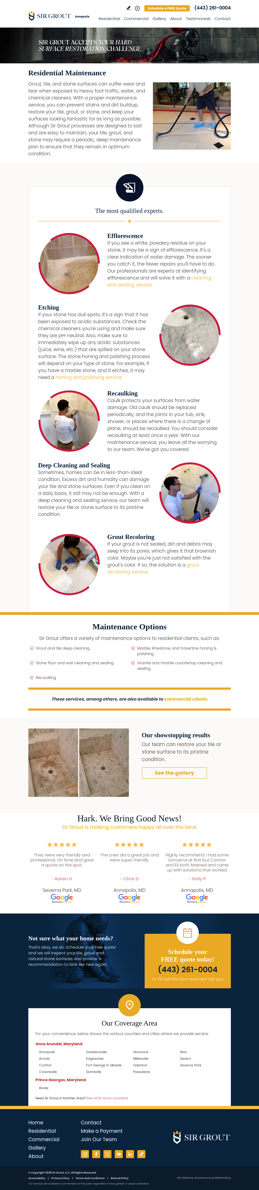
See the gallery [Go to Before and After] (174, 772)
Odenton (140, 1065)
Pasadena (141, 1072)
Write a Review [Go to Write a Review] (128, 8)
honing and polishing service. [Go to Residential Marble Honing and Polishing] (89, 377)
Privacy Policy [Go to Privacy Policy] (60, 1178)
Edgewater (95, 1058)
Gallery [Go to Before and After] (159, 18)
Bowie (43, 1088)
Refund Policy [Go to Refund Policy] (120, 1178)
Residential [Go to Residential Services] (109, 18)
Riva (183, 1052)
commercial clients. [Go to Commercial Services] (186, 699)
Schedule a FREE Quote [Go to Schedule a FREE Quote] (167, 8)
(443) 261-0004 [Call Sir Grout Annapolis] (212, 8)
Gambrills (93, 1072)
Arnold (44, 1058)
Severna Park (190, 1065)
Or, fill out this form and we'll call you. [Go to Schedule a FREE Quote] (188, 979)
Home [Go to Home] (35, 1122)
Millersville (140, 1058)
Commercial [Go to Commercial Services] (136, 18)
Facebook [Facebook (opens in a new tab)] (96, 1154)
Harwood (140, 1052)
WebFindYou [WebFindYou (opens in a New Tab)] (223, 1178)
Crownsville (48, 1072)
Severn (185, 1058)
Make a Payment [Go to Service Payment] (102, 1131)
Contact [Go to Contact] (223, 18)
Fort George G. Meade (104, 1065)
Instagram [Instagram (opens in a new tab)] (85, 1154)
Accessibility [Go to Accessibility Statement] (36, 1178)
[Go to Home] (60, 16)
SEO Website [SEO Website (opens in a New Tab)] (185, 1178)
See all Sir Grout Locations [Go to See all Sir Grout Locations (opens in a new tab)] (107, 1098)
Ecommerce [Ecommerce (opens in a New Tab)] (202, 1178)
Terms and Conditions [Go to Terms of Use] (90, 1178)
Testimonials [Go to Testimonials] (198, 18)
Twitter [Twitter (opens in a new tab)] (107, 1154)
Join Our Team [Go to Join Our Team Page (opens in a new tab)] (99, 1139)
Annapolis (47, 1052)
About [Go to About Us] (176, 18)
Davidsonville (96, 1052)
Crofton (45, 1065)
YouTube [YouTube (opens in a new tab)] (119, 1154)
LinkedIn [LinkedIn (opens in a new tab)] (130, 1154)
